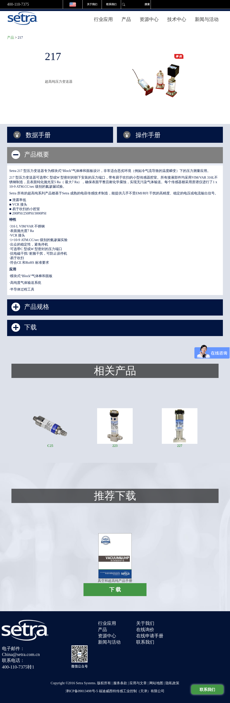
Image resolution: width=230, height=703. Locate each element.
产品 (126, 17)
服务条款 (120, 677)
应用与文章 (138, 677)
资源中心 (149, 17)
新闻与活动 (207, 17)
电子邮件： (181, 621)
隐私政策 (172, 677)
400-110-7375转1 (186, 638)
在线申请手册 (151, 633)
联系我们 (111, 4)
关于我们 (92, 4)
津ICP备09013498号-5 (82, 685)
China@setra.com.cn (189, 627)
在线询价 (146, 627)
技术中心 (176, 17)
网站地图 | (157, 677)
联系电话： (181, 632)
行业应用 (103, 17)
